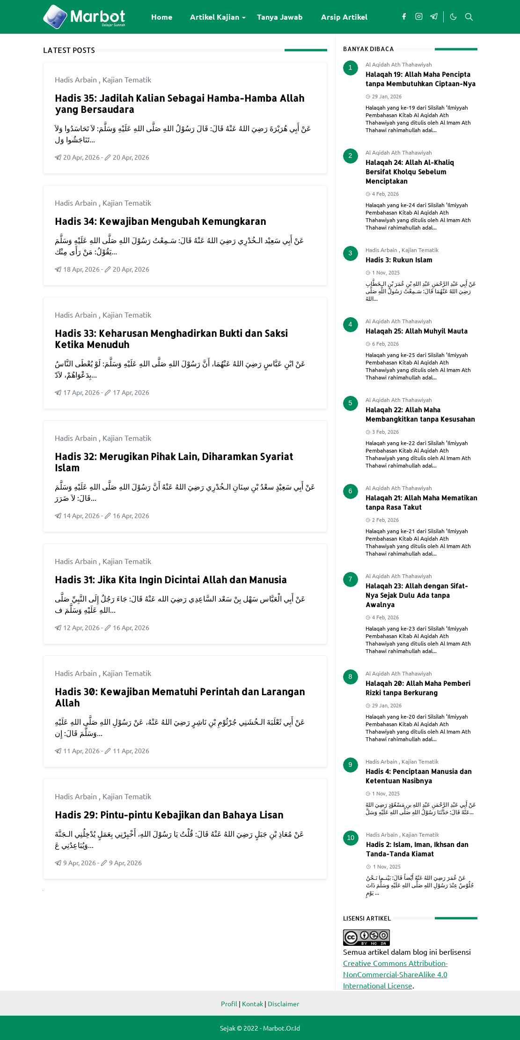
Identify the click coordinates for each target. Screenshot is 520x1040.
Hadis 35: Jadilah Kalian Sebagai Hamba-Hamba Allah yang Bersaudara (179, 103)
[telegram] (433, 16)
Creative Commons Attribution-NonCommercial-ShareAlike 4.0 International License (395, 974)
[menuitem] (161, 17)
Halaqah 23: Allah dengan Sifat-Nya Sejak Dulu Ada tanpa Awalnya (417, 595)
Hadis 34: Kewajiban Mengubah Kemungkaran (160, 221)
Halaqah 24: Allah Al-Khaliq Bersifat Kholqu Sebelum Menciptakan (410, 171)
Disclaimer (283, 1003)
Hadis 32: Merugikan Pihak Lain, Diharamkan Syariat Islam (174, 462)
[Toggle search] (469, 16)
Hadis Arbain (77, 79)
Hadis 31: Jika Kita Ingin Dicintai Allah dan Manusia (171, 579)
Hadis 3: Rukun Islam (399, 260)
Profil (229, 1003)
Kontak (252, 1003)
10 (351, 837)
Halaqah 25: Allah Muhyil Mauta (417, 331)
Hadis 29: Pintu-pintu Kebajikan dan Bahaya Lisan (169, 815)
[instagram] (418, 16)
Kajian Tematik (127, 79)
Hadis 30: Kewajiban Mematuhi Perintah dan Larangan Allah (180, 697)
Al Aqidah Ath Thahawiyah (399, 64)
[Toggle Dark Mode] (453, 17)
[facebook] (403, 16)
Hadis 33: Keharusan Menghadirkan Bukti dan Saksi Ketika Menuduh (171, 338)
